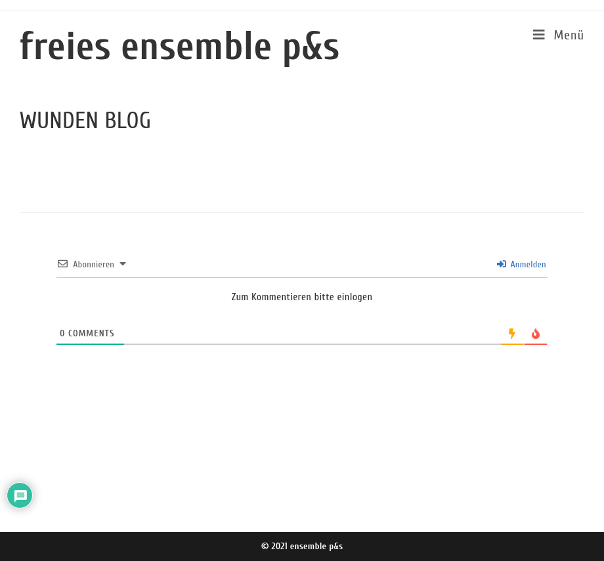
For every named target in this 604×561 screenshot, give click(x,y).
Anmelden (521, 264)
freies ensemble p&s (180, 47)
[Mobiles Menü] (558, 35)
